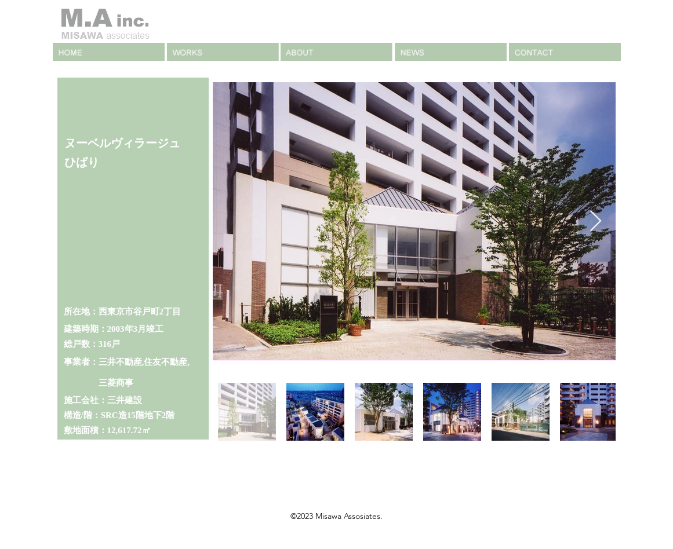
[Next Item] (595, 221)
